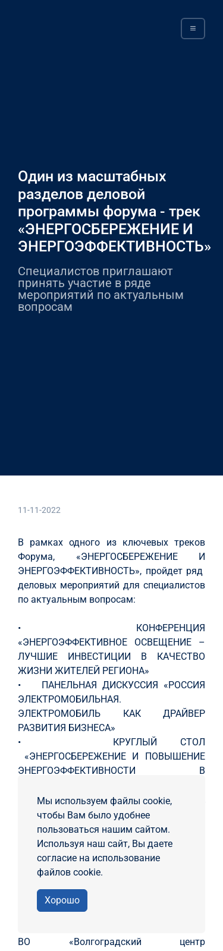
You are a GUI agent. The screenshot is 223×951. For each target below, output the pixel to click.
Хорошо (62, 900)
